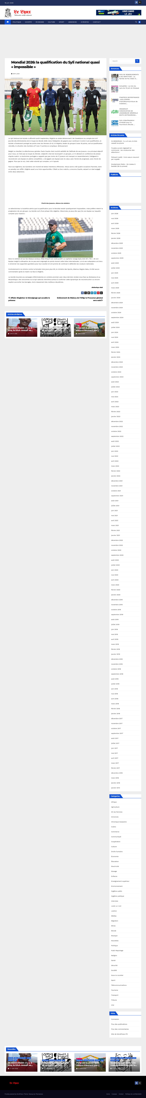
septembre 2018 (117, 674)
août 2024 (115, 322)
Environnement (117, 886)
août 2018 (115, 679)
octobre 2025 (116, 253)
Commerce (115, 832)
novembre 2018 (117, 664)
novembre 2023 (117, 367)
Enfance (114, 876)
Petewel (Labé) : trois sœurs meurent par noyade (87, 330)
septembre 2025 (117, 258)
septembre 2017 (117, 733)
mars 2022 (115, 466)
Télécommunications (119, 985)
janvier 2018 (115, 713)
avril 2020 (115, 580)
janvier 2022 (115, 476)
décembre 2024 (117, 303)
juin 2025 (114, 273)
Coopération (115, 842)
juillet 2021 (115, 505)
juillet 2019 (115, 624)
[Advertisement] (73, 38)
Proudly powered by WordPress (14, 1094)
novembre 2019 (117, 605)
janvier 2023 (115, 416)
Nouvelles (115, 941)
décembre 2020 (117, 540)
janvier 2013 (115, 788)
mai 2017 (114, 753)
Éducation (115, 861)
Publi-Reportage (117, 950)
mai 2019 (114, 634)
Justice (114, 911)
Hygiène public (116, 891)
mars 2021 (115, 525)
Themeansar (39, 1094)
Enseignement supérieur (120, 881)
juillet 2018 (115, 684)
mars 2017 (115, 763)
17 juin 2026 (14, 1068)
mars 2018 (115, 704)
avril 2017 (114, 758)
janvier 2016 (115, 783)
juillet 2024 (115, 327)
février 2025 (115, 293)
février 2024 (115, 352)
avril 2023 (115, 402)
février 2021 (115, 530)
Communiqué (116, 837)
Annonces (72, 22)
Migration (114, 921)
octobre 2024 (116, 312)
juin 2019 (114, 629)
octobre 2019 (116, 609)
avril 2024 (115, 342)
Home (108, 1094)
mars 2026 (115, 228)
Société (28, 22)
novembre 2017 (116, 723)
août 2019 (115, 619)
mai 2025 (114, 278)
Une (112, 1005)
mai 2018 (114, 694)
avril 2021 (114, 520)
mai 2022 (114, 456)
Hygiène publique (117, 896)
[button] (136, 22)
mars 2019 (115, 644)
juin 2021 (114, 510)
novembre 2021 (117, 486)
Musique (114, 936)
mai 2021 (114, 515)
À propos (85, 22)
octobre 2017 (116, 728)
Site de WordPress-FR (119, 1034)
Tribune (114, 1000)
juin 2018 (114, 689)
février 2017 (115, 768)
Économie (40, 22)
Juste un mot (116, 906)
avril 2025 (115, 283)
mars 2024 (115, 347)
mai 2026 (114, 218)
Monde (113, 931)
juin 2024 (114, 332)
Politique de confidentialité (133, 1094)
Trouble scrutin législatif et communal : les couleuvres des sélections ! (123, 150)
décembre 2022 (117, 421)
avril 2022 (115, 461)
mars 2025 (115, 288)
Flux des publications (119, 1024)
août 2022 (115, 441)
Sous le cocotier (117, 975)
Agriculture (115, 807)
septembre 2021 (117, 496)
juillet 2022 (115, 446)
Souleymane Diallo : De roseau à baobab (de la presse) (123, 1065)
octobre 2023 (116, 372)
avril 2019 (114, 639)
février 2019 (115, 649)
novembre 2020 (117, 545)
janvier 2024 (115, 357)
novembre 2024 (117, 307)
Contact (97, 22)
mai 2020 (114, 575)
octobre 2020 (116, 550)
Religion (114, 955)
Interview (114, 901)
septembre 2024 (117, 317)
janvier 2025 (115, 298)
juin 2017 (114, 748)
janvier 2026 (115, 238)
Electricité (115, 866)
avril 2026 (115, 223)
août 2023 (115, 382)
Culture (51, 22)
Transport (114, 995)
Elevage (114, 871)
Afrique (114, 802)
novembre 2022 (117, 426)
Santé (113, 960)
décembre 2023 (117, 362)
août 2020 (115, 560)
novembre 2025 (117, 248)
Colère (113, 827)
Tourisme (114, 990)
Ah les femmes (116, 812)
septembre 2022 (117, 436)
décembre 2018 (117, 659)
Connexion (115, 1019)
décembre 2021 (117, 481)
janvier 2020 (115, 595)
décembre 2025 (117, 243)
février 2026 (115, 233)
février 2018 (115, 708)
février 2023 (115, 411)
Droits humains (117, 851)
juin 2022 (114, 451)
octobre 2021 (116, 491)
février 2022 (115, 471)
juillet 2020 (115, 565)
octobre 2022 (116, 431)
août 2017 (114, 738)
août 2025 (115, 263)
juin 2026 (114, 213)
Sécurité (114, 965)
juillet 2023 (115, 387)
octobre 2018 (116, 669)
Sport (61, 22)
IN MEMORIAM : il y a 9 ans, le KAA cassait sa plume (20, 330)
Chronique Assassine (119, 822)
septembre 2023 (117, 377)
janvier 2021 (115, 535)
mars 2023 (115, 406)
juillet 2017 (115, 743)
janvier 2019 (115, 654)
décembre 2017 (117, 718)
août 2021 (114, 501)
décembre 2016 (117, 773)
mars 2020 (115, 585)
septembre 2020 (117, 555)
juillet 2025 (115, 268)
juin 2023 (114, 392)
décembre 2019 (117, 600)
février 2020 (115, 590)
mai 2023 (114, 397)
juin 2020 (114, 570)
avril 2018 (114, 699)
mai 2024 (114, 337)
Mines (113, 926)
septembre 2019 (117, 614)
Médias (113, 916)
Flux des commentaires (120, 1029)
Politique (17, 22)
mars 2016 (115, 778)
